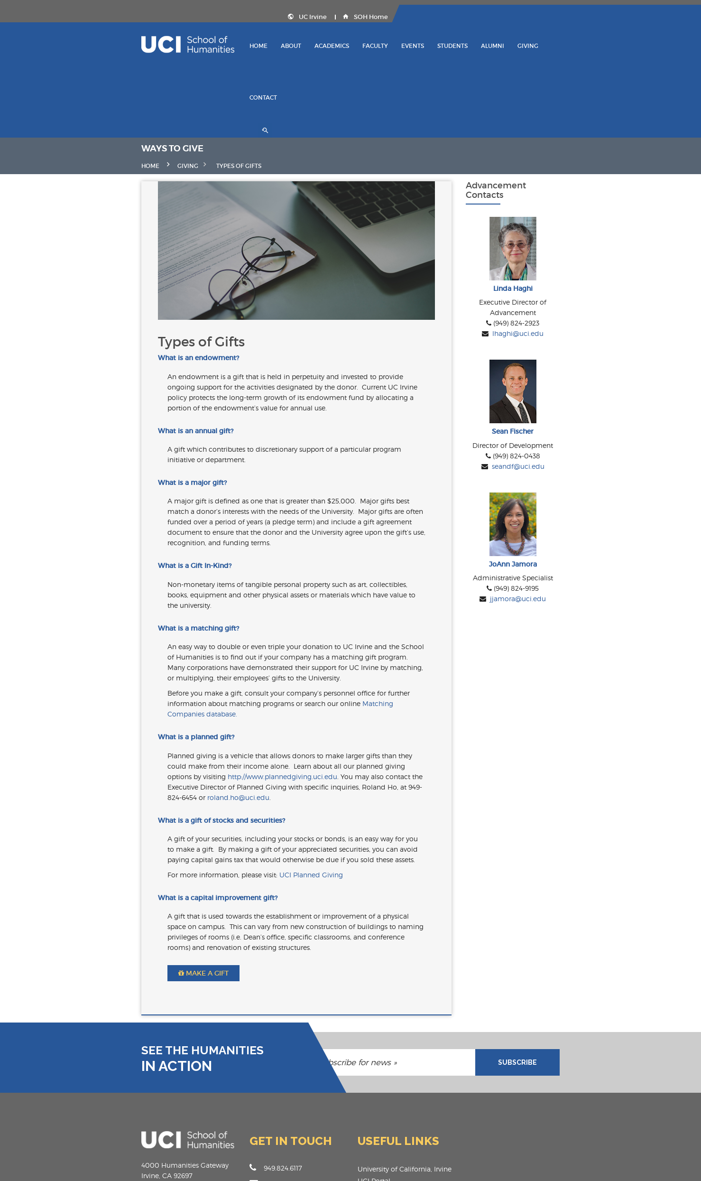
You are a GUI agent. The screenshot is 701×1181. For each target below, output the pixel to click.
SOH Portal (375, 1093)
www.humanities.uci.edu (270, 1100)
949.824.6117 (241, 1068)
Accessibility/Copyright (394, 1117)
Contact (589, 45)
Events (436, 45)
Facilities (372, 1105)
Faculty (399, 45)
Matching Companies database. (250, 635)
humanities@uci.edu (263, 1084)
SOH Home (605, 16)
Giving (552, 45)
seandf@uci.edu (569, 425)
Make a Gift (135, 873)
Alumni (516, 45)
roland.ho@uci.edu (130, 708)
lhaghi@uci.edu (569, 269)
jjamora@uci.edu (569, 581)
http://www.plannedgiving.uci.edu (351, 687)
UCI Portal (374, 1081)
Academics (356, 45)
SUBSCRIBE (585, 963)
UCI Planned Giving (243, 785)
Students (476, 45)
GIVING (119, 98)
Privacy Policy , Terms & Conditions (581, 1167)
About (315, 45)
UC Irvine (547, 16)
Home (283, 45)
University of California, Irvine (405, 1069)
